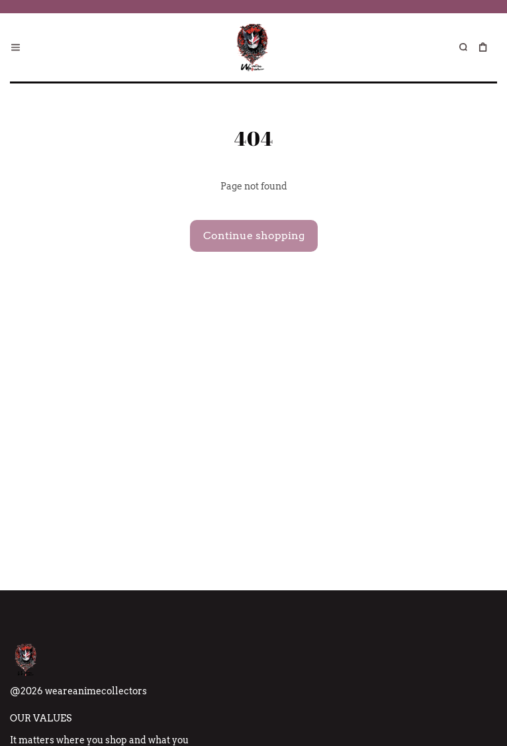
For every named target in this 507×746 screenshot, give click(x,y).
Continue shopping (253, 235)
